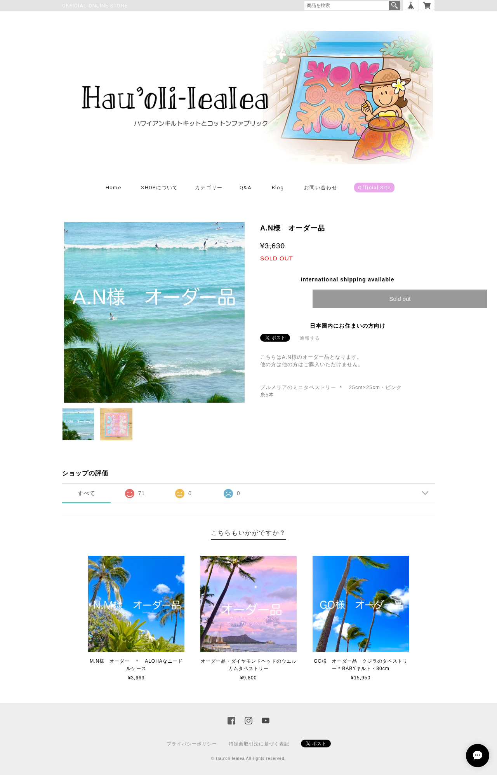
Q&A (246, 187)
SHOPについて (159, 187)
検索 (394, 5)
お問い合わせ (320, 187)
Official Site (374, 187)
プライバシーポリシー (192, 744)
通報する (310, 338)
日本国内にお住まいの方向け (348, 326)
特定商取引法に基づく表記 (259, 744)
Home (113, 187)
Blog (278, 187)
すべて (86, 493)
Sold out (399, 298)
